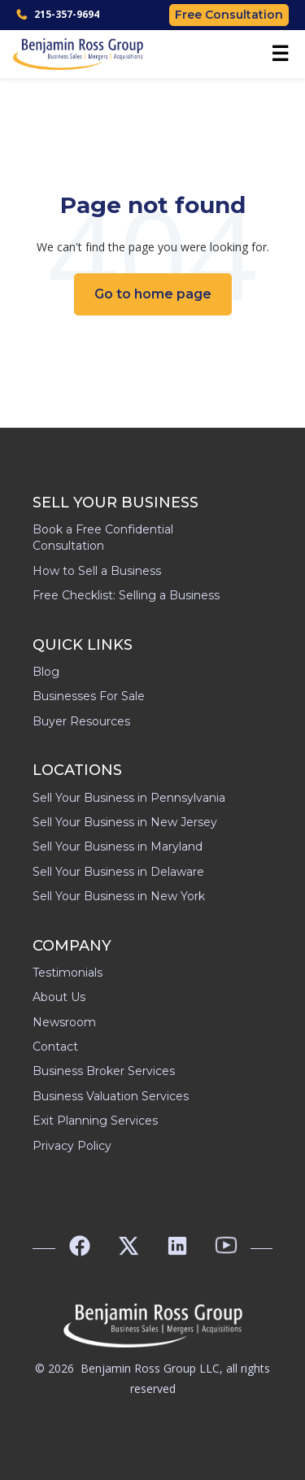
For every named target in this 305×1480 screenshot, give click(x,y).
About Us (59, 997)
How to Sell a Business (97, 571)
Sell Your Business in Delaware (118, 871)
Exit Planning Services (95, 1120)
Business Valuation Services (111, 1096)
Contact (55, 1046)
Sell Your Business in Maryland (118, 846)
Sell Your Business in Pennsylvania (129, 797)
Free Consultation (229, 14)
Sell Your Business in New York (119, 896)
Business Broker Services (104, 1071)
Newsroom (64, 1022)
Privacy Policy (72, 1145)
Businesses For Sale (89, 696)
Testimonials (67, 972)
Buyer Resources (81, 721)
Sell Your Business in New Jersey (125, 822)
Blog (46, 671)
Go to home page (152, 294)
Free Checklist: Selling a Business (126, 595)
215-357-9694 (57, 14)
